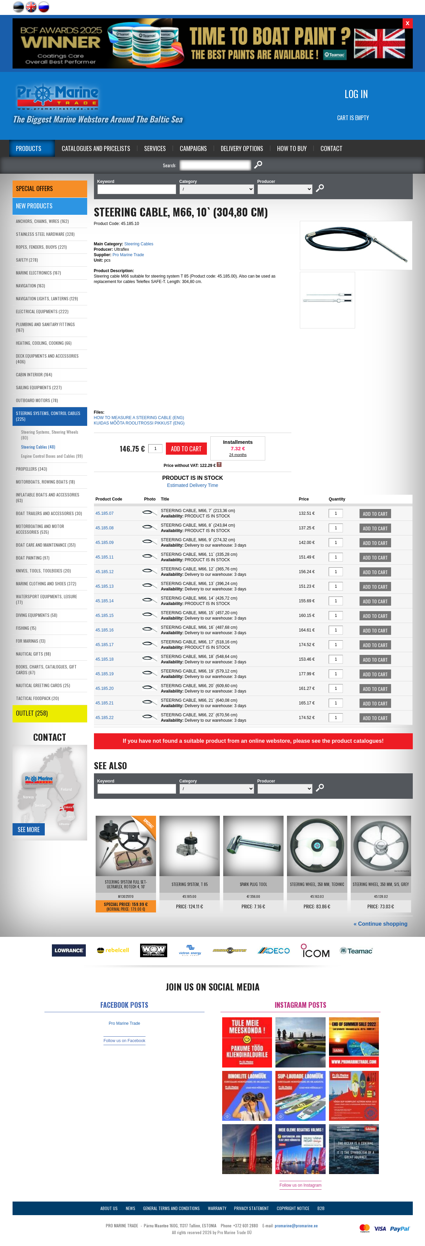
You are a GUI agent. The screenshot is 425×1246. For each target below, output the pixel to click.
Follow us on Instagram (300, 1185)
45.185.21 (105, 703)
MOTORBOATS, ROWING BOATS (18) (45, 482)
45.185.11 (105, 557)
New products (34, 205)
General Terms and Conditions (171, 1208)
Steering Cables (138, 244)
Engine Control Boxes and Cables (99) (52, 456)
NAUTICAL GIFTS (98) (33, 654)
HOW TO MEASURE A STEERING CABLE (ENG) (139, 417)
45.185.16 (105, 630)
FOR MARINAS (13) (30, 641)
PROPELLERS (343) (31, 469)
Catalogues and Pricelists (96, 148)
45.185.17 (105, 644)
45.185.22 (105, 717)
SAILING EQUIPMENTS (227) (39, 387)
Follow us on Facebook (124, 1040)
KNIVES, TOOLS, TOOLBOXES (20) (43, 570)
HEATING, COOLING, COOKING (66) (44, 343)
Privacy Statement (251, 1208)
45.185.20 (105, 688)
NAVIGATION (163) (30, 285)
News (130, 1208)
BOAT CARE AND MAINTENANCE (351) (46, 545)
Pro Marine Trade (128, 254)
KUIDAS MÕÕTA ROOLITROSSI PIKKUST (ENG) (139, 423)
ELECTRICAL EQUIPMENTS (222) (42, 311)
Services (155, 148)
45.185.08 (105, 528)
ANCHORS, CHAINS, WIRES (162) (42, 221)
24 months (238, 455)
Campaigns (193, 148)
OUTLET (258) (32, 713)
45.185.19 (105, 674)
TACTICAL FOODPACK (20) (37, 698)
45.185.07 (105, 513)
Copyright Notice (293, 1208)
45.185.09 (105, 542)
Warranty (217, 1208)
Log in (356, 94)
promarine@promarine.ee (296, 1225)
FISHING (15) (26, 628)
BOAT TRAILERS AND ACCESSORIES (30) (49, 513)
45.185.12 (105, 571)
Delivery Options (242, 148)
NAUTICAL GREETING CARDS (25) (43, 685)
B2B (321, 1208)
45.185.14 (105, 601)
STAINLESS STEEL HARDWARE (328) (45, 234)
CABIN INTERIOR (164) (34, 374)
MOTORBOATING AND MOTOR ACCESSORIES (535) (40, 529)
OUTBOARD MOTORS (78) (37, 400)
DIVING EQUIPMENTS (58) (36, 615)
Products (28, 148)
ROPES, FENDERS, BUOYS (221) (41, 247)
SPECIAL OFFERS (34, 188)
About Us (109, 1208)
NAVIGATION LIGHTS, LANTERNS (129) (47, 298)
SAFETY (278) (27, 260)
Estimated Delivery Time (192, 485)
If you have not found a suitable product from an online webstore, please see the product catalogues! (253, 741)
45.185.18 (105, 659)
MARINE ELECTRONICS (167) (38, 273)
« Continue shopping (380, 924)
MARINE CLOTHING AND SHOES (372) (46, 583)
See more (29, 829)
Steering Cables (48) (38, 447)
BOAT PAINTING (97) (33, 558)
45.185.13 (105, 586)
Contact (332, 148)
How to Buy (292, 148)
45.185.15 (105, 615)
